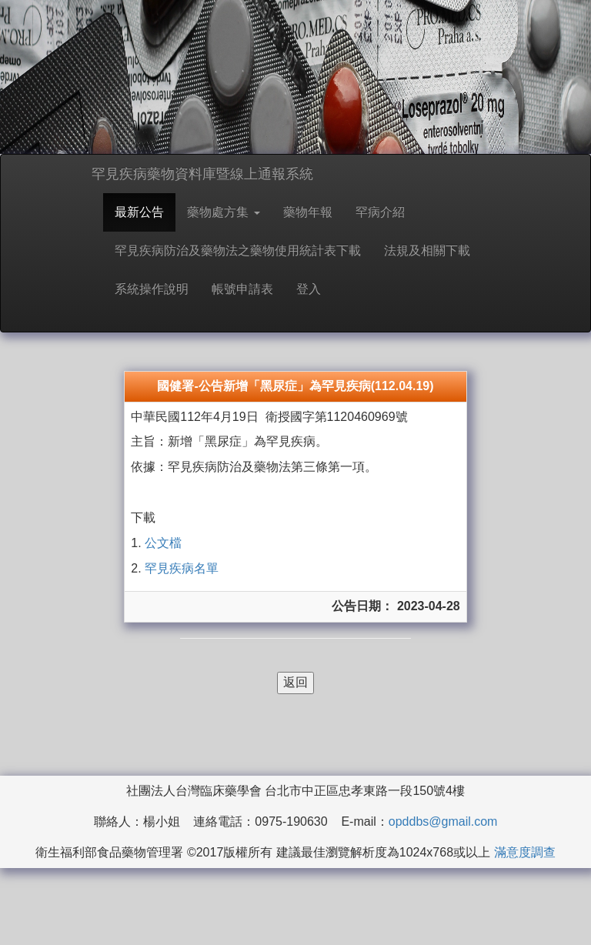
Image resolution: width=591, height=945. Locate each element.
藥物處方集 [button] (223, 212)
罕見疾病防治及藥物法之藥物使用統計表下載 (238, 250)
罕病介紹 (380, 212)
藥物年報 (307, 212)
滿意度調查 (525, 852)
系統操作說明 (152, 289)
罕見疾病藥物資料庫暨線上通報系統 (202, 174)
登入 (308, 289)
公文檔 (162, 542)
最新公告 (139, 212)
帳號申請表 (242, 289)
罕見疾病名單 (182, 568)
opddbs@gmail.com (443, 821)
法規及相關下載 (427, 250)
